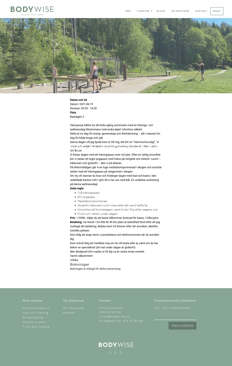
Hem (128, 11)
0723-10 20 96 (110, 312)
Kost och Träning (35, 312)
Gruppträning (33, 317)
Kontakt (201, 11)
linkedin (122, 353)
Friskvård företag (36, 326)
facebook (112, 353)
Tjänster (143, 11)
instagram (117, 353)
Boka (216, 11)
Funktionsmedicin (36, 308)
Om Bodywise (180, 11)
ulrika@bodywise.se (114, 316)
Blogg (161, 11)
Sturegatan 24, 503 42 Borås (121, 320)
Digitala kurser (34, 322)
